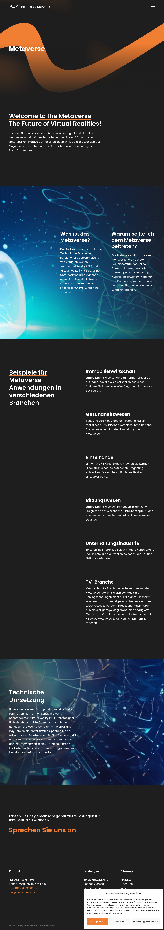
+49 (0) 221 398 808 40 (24, 888)
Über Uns (127, 884)
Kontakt (126, 888)
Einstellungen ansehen (145, 921)
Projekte (126, 879)
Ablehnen (120, 921)
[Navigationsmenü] (153, 6)
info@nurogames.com (24, 892)
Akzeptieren (97, 921)
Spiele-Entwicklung (95, 879)
